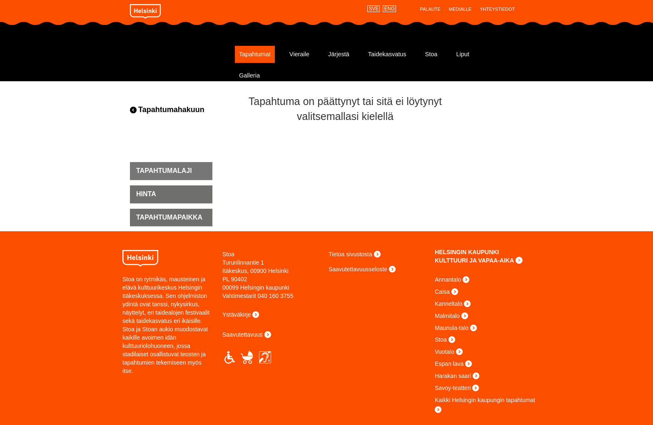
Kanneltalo (448, 303)
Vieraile (299, 54)
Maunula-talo (452, 328)
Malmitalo (447, 315)
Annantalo (448, 279)
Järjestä (338, 54)
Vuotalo (444, 351)
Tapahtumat (255, 54)
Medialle (460, 9)
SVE (374, 9)
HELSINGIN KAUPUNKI (467, 252)
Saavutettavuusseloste (358, 269)
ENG (389, 9)
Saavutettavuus (242, 334)
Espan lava (449, 363)
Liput (462, 54)
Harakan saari (453, 375)
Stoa (180, 51)
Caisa (442, 291)
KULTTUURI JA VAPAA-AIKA (474, 260)
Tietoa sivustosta (350, 254)
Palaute (430, 9)
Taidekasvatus (387, 54)
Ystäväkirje (236, 314)
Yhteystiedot (497, 9)
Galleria (249, 75)
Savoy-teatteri (453, 388)
